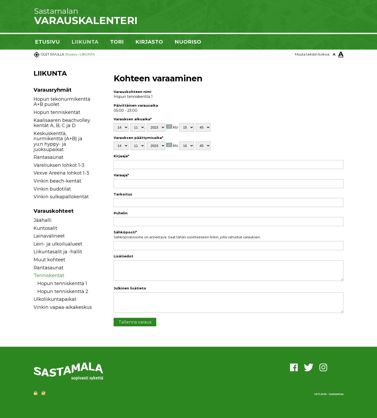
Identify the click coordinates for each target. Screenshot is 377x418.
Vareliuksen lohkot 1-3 (59, 165)
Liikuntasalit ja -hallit (58, 252)
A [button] (334, 54)
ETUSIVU (47, 42)
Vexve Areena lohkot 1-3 (61, 173)
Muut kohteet (49, 260)
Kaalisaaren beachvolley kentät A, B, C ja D (62, 123)
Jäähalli (42, 220)
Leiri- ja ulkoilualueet (58, 244)
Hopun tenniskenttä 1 (62, 283)
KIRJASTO (149, 42)
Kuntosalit (45, 228)
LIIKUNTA (85, 42)
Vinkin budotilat (52, 189)
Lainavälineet (49, 236)
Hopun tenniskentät (57, 112)
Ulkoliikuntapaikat (55, 299)
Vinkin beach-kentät (57, 181)
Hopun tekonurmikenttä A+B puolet (62, 101)
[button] (99, 221)
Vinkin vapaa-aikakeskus (63, 307)
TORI (117, 42)
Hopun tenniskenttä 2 (62, 291)
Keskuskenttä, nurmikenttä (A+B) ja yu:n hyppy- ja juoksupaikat (58, 141)
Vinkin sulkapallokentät (61, 197)
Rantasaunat (49, 157)
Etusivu (71, 54)
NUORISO (188, 42)
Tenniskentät (49, 275)
